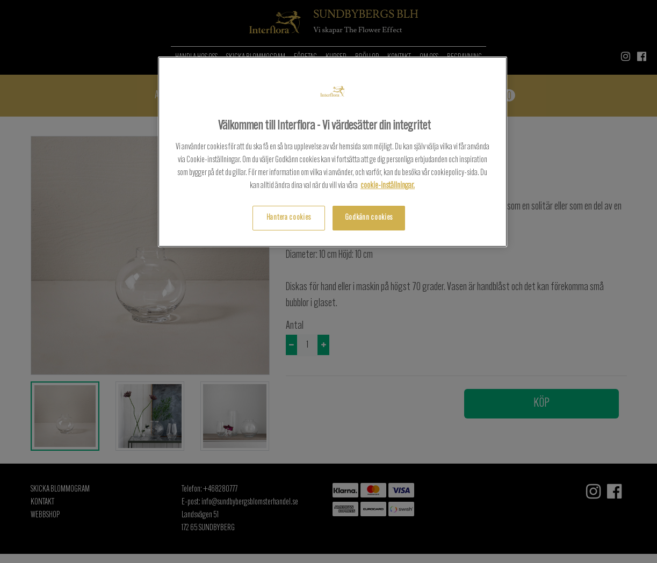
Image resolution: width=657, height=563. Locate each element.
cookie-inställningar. (387, 186)
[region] (332, 151)
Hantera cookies (288, 218)
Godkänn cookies (369, 218)
